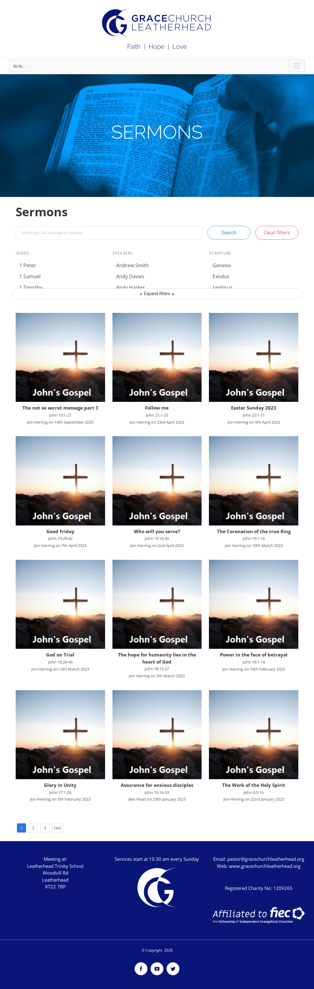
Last (57, 827)
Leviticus (223, 287)
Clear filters (277, 232)
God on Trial (60, 655)
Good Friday (60, 531)
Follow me (157, 408)
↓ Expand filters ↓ (157, 293)
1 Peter (27, 265)
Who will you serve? (157, 531)
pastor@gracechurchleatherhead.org (265, 859)
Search (228, 233)
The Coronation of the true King (254, 531)
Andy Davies (130, 276)
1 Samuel (30, 276)
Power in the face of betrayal (254, 655)
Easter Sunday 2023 (253, 408)
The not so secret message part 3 (60, 408)
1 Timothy (30, 287)
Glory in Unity (60, 785)
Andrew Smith (132, 265)
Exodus (221, 276)
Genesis (222, 265)
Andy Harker (130, 287)
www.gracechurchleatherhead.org (264, 866)
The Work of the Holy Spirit (253, 785)
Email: (220, 859)
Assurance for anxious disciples (157, 785)
